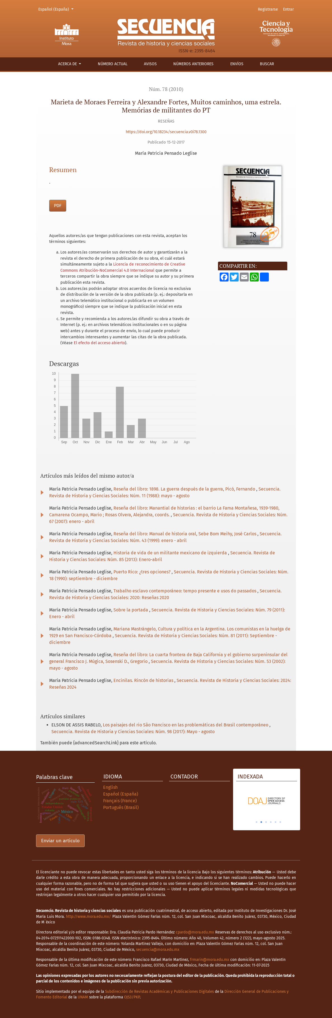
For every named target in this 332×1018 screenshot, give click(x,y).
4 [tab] (271, 822)
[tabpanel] (266, 801)
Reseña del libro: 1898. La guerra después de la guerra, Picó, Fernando (184, 489)
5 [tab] (275, 822)
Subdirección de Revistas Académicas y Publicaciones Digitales (159, 991)
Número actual (112, 64)
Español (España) (56, 9)
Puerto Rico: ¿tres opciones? (142, 571)
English (110, 787)
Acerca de (68, 64)
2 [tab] (261, 822)
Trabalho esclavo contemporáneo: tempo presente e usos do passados (185, 591)
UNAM (83, 997)
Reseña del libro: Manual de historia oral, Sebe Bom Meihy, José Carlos (185, 533)
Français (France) (120, 800)
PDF (57, 205)
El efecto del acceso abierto (99, 343)
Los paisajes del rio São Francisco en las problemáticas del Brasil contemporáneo (186, 725)
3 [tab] (266, 822)
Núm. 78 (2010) (166, 89)
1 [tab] (256, 822)
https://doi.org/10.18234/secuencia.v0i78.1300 (166, 132)
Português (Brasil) (121, 807)
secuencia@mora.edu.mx (157, 949)
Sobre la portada (131, 610)
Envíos (236, 64)
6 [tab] (280, 822)
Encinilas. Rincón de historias (143, 680)
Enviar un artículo (60, 841)
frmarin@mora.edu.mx (209, 959)
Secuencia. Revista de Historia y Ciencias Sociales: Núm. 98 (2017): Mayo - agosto (133, 731)
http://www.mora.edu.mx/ (88, 916)
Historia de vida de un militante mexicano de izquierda (170, 552)
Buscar (267, 64)
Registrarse (268, 9)
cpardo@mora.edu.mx (195, 932)
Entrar (288, 9)
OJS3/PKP (132, 997)
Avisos (150, 64)
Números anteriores (193, 64)
